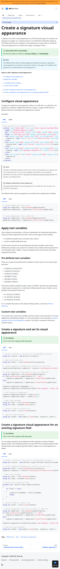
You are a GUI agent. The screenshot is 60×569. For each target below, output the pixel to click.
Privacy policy (14, 560)
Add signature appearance (28, 537)
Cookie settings (42, 560)
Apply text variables (10, 79)
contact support (41, 3)
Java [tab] (10, 199)
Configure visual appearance (13, 77)
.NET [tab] (4, 199)
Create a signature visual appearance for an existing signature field (26, 92)
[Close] (59, 2)
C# (26, 54)
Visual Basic (44, 54)
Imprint (4, 560)
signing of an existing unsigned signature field (39, 174)
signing (29, 172)
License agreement (28, 560)
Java (29, 54)
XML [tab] (4, 119)
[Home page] (3, 15)
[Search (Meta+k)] (56, 8)
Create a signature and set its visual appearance (20, 90)
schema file (10, 186)
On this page (6, 22)
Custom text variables (11, 86)
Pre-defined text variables (12, 83)
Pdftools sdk (10, 537)
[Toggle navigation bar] (2, 8)
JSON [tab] (10, 119)
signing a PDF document (23, 341)
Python (33, 54)
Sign (17, 537)
